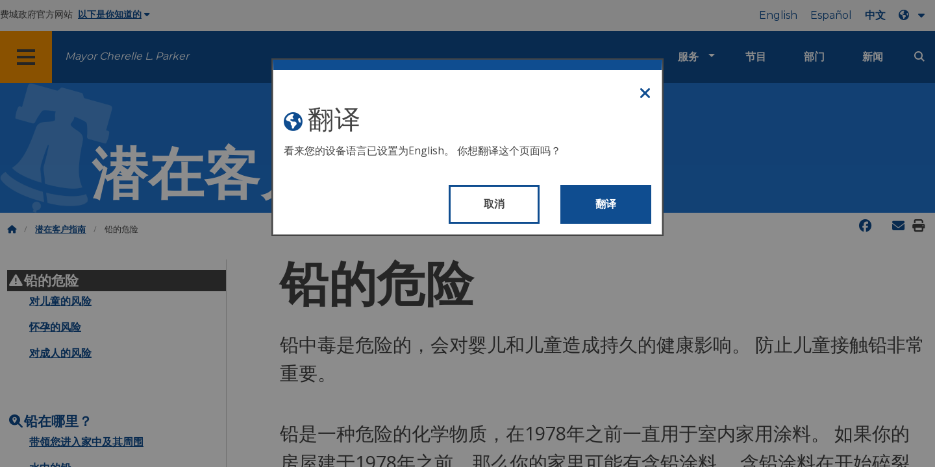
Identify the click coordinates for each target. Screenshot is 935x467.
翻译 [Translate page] (606, 204)
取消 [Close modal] (494, 204)
